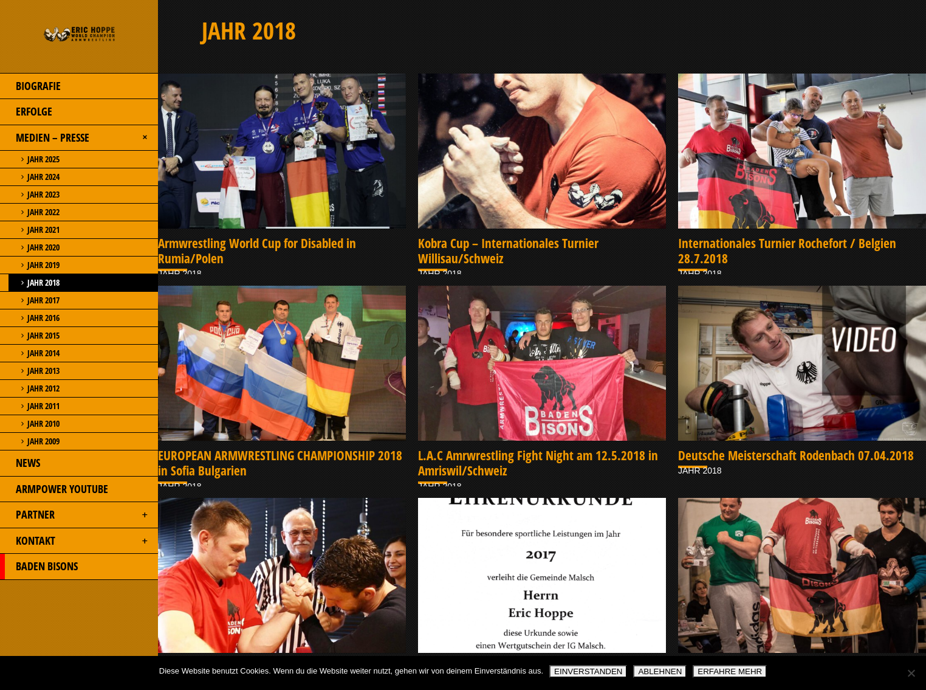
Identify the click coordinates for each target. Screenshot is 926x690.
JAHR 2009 (30, 441)
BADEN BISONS (39, 566)
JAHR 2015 (30, 335)
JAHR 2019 (30, 265)
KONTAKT (74, 541)
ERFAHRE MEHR (730, 671)
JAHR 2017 (30, 300)
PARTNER (74, 515)
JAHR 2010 (30, 423)
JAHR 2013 (30, 370)
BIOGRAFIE (30, 86)
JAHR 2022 (30, 212)
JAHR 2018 (30, 282)
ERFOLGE (26, 112)
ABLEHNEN (660, 671)
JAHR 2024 (30, 176)
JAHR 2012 (30, 388)
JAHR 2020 (30, 247)
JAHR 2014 (30, 353)
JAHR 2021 (30, 229)
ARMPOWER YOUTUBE (54, 489)
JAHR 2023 (30, 194)
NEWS (20, 463)
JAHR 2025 (30, 159)
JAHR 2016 (30, 317)
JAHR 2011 (30, 406)
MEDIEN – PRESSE (75, 138)
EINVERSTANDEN (588, 671)
